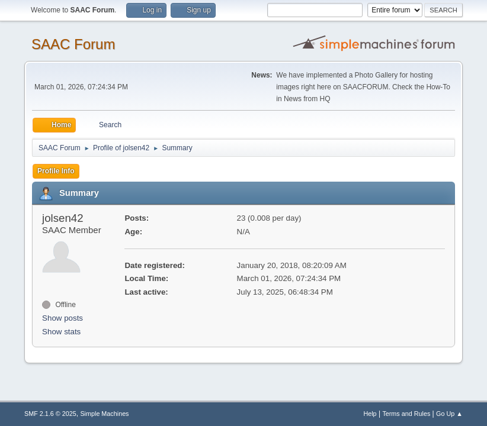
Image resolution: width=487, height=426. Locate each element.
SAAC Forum (73, 44)
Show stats (61, 331)
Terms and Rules (406, 413)
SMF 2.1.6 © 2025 (50, 413)
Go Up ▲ (449, 413)
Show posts (62, 318)
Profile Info (56, 171)
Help (369, 413)
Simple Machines (104, 413)
